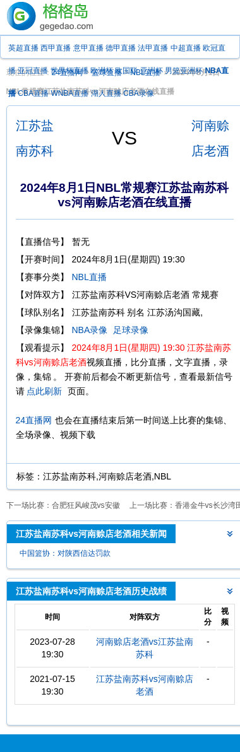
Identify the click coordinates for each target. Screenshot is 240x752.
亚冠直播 (33, 70)
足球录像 (130, 330)
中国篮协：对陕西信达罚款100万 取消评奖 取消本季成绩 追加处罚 (66, 555)
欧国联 (126, 70)
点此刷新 (44, 391)
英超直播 (23, 48)
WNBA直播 (69, 93)
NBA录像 (90, 330)
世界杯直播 (69, 70)
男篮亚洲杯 (184, 70)
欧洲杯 (101, 70)
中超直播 (186, 48)
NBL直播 (89, 277)
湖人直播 (106, 93)
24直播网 (34, 420)
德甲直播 (120, 48)
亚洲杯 (151, 70)
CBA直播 (33, 93)
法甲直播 (153, 48)
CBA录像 (138, 93)
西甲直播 (55, 48)
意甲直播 (88, 48)
